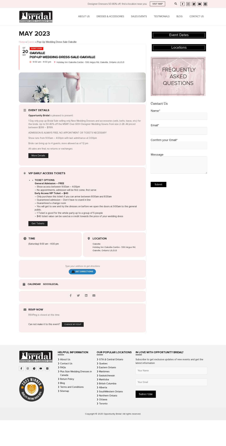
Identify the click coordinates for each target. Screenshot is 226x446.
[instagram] (28, 394)
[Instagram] (188, 4)
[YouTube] (200, 4)
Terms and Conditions (72, 412)
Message (179, 165)
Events (31, 42)
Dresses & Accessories (117, 16)
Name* (179, 114)
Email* (179, 129)
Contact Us (197, 16)
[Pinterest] (205, 4)
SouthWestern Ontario (111, 417)
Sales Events (144, 16)
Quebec (103, 389)
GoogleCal (51, 310)
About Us (92, 16)
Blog (182, 16)
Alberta (103, 413)
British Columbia (107, 409)
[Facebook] (182, 4)
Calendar (34, 310)
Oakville (97, 269)
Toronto (103, 429)
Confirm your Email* (179, 144)
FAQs (63, 393)
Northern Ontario (108, 421)
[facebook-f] (21, 394)
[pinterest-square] (47, 394)
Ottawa (103, 425)
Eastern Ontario (107, 393)
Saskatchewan (107, 401)
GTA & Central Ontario (111, 385)
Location (100, 264)
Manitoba (104, 405)
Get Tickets (38, 249)
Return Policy (67, 404)
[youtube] (41, 394)
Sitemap (64, 416)
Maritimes (104, 397)
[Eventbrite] (194, 4)
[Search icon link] (176, 4)
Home (22, 42)
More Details (38, 180)
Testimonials (166, 16)
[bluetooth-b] (34, 394)
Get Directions (82, 297)
